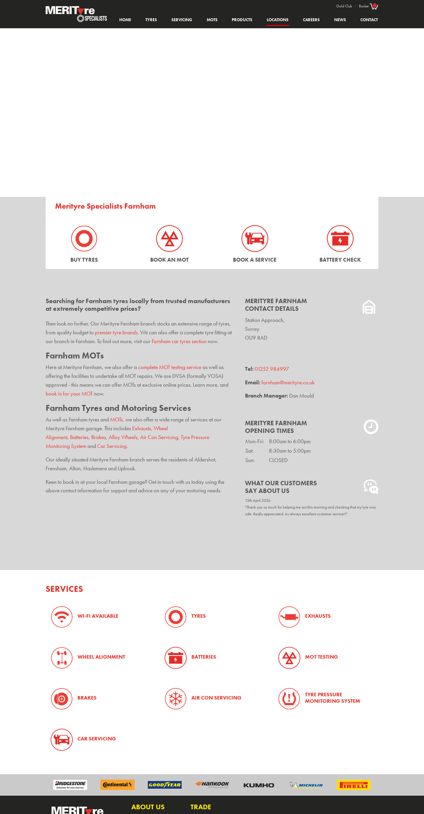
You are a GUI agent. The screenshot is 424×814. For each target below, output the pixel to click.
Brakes (98, 437)
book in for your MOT (69, 393)
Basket (368, 6)
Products (242, 19)
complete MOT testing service (169, 367)
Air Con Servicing (159, 437)
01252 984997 (272, 369)
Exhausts (141, 428)
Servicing (181, 19)
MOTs (212, 19)
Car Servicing (112, 446)
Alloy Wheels (123, 437)
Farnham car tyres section (179, 341)
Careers (311, 19)
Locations (278, 19)
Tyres (151, 19)
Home (125, 19)
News (340, 19)
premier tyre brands (116, 332)
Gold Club (344, 6)
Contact (369, 19)
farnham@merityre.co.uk (287, 382)
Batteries (79, 437)
